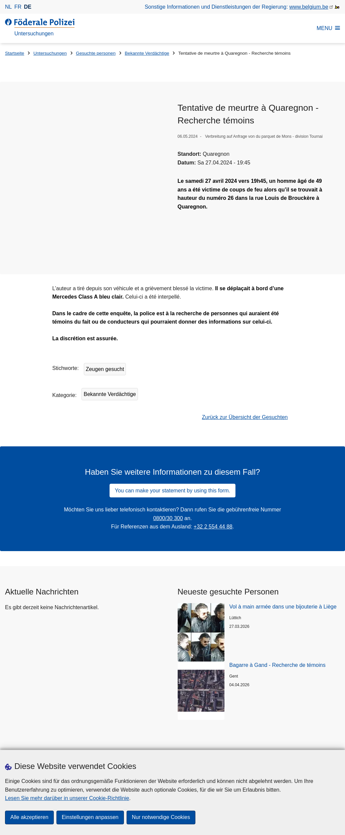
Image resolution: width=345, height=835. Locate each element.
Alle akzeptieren (29, 817)
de (27, 7)
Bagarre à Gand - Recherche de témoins (277, 632)
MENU (328, 28)
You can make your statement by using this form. (172, 457)
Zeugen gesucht (105, 336)
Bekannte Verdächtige (147, 53)
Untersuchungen (50, 53)
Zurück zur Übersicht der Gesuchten (245, 384)
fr (17, 7)
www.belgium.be (308, 7)
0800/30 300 (168, 485)
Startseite (14, 53)
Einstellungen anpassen (90, 817)
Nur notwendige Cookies (161, 817)
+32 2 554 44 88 (213, 493)
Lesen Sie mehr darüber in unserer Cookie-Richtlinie (67, 798)
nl (8, 7)
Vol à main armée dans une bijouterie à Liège (283, 573)
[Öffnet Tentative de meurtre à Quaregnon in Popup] (91, 144)
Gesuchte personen (96, 53)
